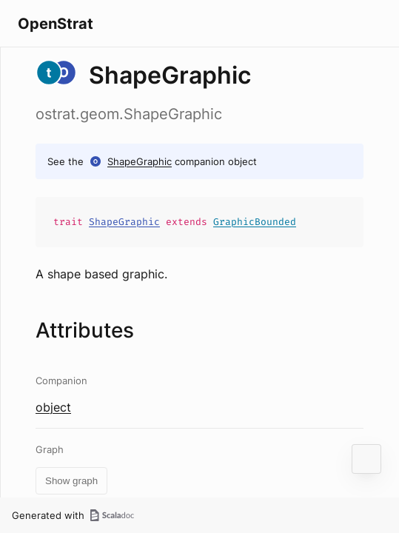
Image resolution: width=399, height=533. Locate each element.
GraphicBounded (254, 221)
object (53, 407)
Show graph (71, 480)
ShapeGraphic (139, 161)
